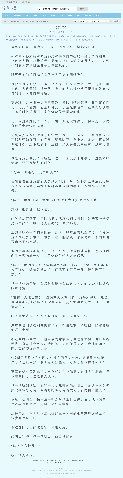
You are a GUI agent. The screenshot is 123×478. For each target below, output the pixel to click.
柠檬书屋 (9, 8)
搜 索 (82, 9)
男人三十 (59, 40)
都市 (44, 15)
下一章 (69, 32)
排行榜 (88, 15)
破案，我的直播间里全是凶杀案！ (46, 36)
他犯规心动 (67, 40)
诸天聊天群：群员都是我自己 (82, 40)
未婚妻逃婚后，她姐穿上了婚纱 (23, 36)
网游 (61, 15)
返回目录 (61, 32)
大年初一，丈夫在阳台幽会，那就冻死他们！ (73, 36)
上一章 (52, 32)
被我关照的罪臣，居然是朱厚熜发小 (30, 21)
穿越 (53, 15)
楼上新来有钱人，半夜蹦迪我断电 (44, 40)
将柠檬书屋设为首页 (10, 2)
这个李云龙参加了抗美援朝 (99, 36)
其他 (78, 15)
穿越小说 (14, 21)
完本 (97, 15)
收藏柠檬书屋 (25, 2)
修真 (36, 15)
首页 (7, 15)
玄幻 (27, 15)
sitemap (61, 468)
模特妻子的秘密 (26, 40)
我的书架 (17, 15)
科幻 (70, 15)
